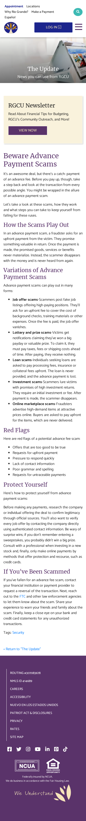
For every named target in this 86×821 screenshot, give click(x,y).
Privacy (16, 721)
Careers (16, 689)
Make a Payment (42, 12)
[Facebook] (9, 749)
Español (10, 17)
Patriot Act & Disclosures (31, 713)
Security (18, 633)
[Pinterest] (56, 749)
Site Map (16, 737)
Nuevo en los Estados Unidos (34, 705)
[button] (78, 12)
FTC (22, 596)
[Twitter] (19, 749)
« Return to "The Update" (22, 649)
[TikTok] (65, 749)
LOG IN (53, 27)
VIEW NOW (28, 130)
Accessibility (20, 697)
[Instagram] (28, 749)
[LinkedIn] (47, 749)
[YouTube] (38, 749)
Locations (33, 6)
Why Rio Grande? (16, 12)
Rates (14, 729)
